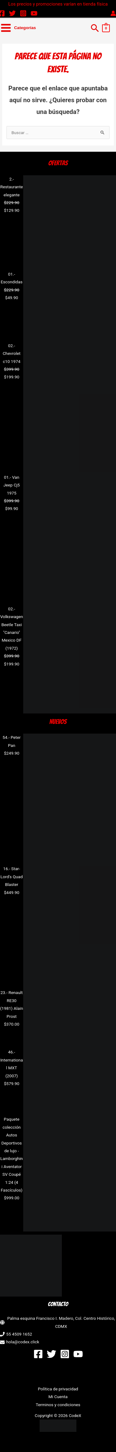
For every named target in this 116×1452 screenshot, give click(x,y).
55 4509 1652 (19, 1334)
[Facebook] (38, 1354)
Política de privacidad (58, 1388)
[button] (95, 28)
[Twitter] (12, 13)
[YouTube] (34, 13)
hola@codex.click (22, 1341)
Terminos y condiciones (58, 1404)
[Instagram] (23, 13)
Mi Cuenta (58, 1396)
